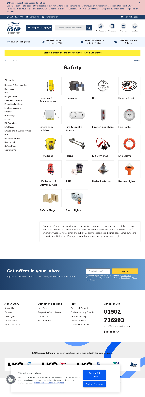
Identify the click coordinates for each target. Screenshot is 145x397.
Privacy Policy (125, 278)
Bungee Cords (11, 96)
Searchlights (10, 150)
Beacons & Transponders (16, 85)
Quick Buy (112, 27)
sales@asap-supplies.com (117, 326)
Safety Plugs (10, 146)
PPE (6, 134)
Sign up (125, 271)
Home (7, 60)
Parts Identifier (45, 320)
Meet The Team (12, 324)
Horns (7, 119)
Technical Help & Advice (128, 41)
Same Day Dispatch (94, 41)
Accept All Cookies (94, 375)
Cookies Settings (94, 384)
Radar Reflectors (12, 138)
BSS (6, 92)
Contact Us (43, 316)
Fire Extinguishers (13, 108)
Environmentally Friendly (82, 312)
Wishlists (123, 27)
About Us (9, 308)
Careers (8, 312)
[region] (65, 378)
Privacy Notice (126, 276)
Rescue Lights (11, 142)
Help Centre (43, 308)
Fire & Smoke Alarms (14, 104)
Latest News (11, 320)
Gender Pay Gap (79, 316)
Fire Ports (9, 111)
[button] (10, 379)
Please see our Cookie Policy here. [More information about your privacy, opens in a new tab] (49, 383)
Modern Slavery (78, 320)
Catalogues (10, 316)
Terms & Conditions (80, 324)
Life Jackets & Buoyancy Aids (18, 131)
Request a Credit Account (50, 312)
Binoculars (9, 89)
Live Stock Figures (20, 41)
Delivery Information (80, 308)
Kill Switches (11, 123)
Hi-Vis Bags (10, 115)
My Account (100, 27)
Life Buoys (9, 127)
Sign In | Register (129, 17)
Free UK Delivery (55, 41)
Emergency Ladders (13, 100)
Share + (136, 60)
